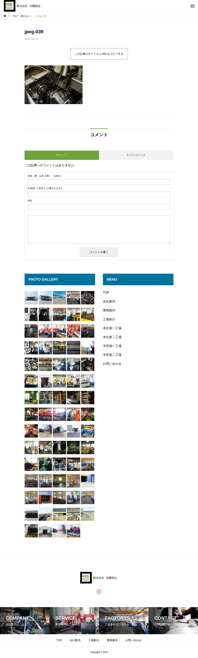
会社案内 (109, 301)
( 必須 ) (44, 176)
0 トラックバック (136, 155)
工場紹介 (109, 319)
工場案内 (93, 640)
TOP (106, 292)
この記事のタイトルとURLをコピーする (99, 53)
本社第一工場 (112, 328)
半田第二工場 (112, 354)
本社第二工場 (112, 337)
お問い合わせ (112, 363)
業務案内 (109, 310)
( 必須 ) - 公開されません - (46, 188)
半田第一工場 (112, 346)
